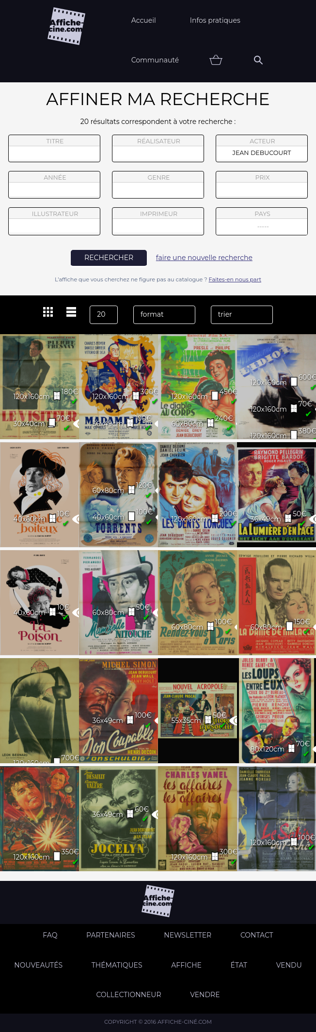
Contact (256, 935)
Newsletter (187, 935)
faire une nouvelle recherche (204, 257)
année (54, 185)
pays (262, 222)
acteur (261, 149)
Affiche (186, 965)
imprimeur (158, 221)
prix (261, 185)
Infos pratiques (215, 20)
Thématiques (117, 965)
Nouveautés (38, 965)
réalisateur (158, 149)
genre (158, 186)
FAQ (50, 935)
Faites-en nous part (235, 279)
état (239, 965)
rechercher (108, 257)
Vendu (289, 965)
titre (54, 149)
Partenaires (110, 935)
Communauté (155, 60)
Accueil (143, 20)
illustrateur (54, 221)
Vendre (205, 994)
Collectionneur (128, 994)
